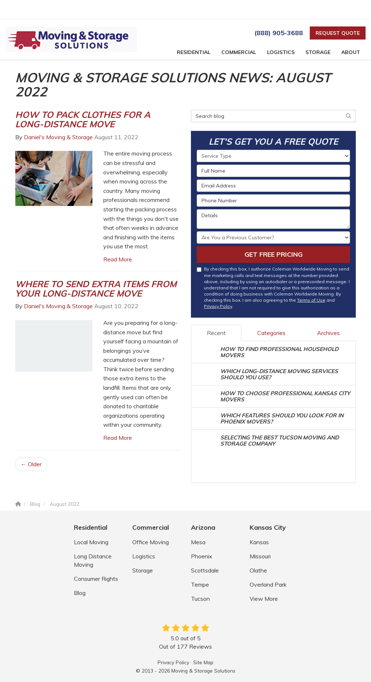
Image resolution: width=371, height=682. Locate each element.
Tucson (200, 598)
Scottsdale (205, 570)
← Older (31, 464)
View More (264, 598)
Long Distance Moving (93, 560)
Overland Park (268, 584)
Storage (142, 570)
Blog (80, 592)
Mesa (198, 542)
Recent (216, 332)
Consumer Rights (96, 578)
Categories (271, 332)
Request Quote (338, 33)
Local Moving (91, 542)
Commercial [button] (238, 52)
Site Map (203, 662)
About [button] (350, 52)
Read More (117, 259)
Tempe (200, 584)
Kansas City (268, 527)
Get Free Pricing (274, 254)
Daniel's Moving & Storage (58, 137)
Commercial (150, 527)
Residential (90, 527)
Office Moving (150, 542)
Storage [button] (317, 52)
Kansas (259, 542)
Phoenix (201, 556)
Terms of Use (311, 300)
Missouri (260, 556)
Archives (328, 332)
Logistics (143, 556)
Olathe (258, 570)
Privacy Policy (218, 306)
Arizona (203, 527)
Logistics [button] (281, 52)
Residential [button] (193, 52)
